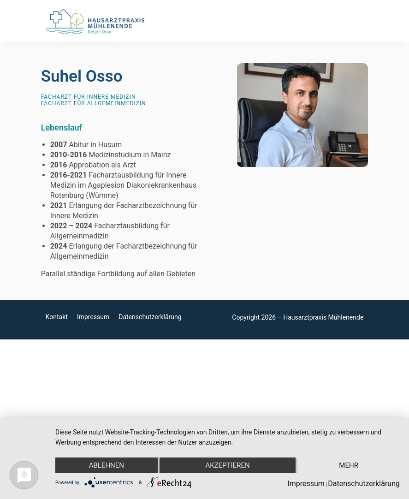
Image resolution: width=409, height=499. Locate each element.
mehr (348, 465)
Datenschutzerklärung (150, 317)
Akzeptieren (227, 465)
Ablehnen (106, 465)
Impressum (93, 317)
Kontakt (57, 317)
